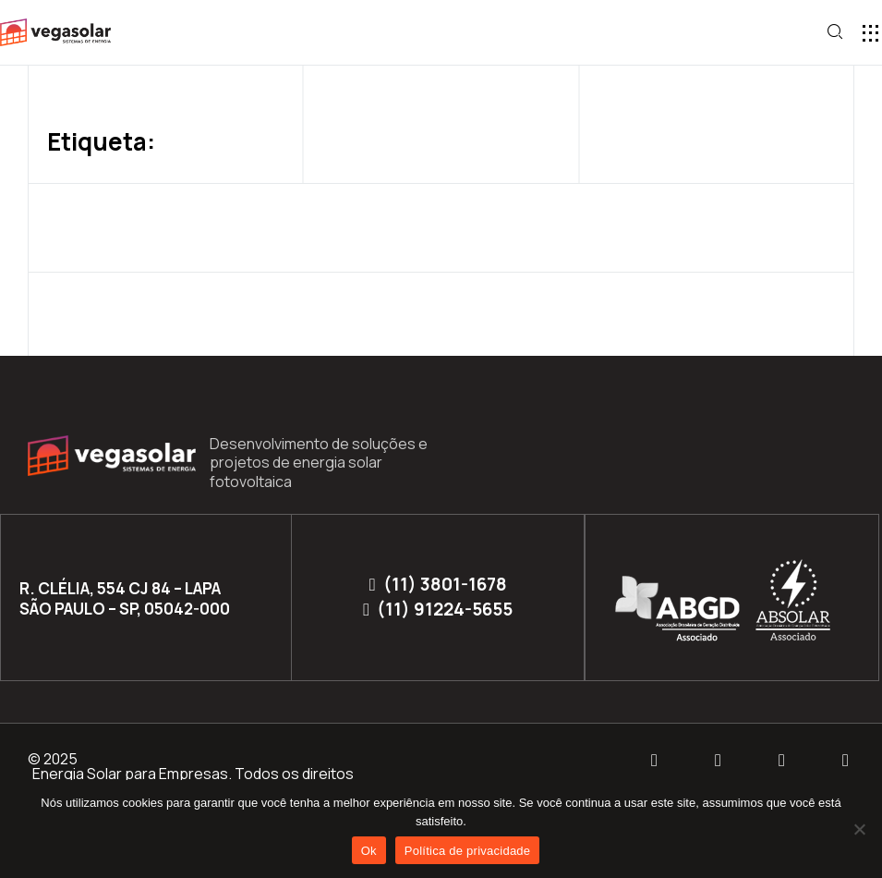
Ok (369, 851)
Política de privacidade (468, 851)
